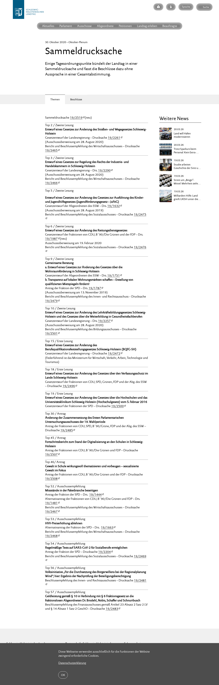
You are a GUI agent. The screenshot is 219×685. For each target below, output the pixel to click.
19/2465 (51, 150)
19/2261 (114, 137)
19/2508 (51, 478)
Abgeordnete (105, 26)
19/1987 (51, 238)
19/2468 (51, 535)
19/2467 (51, 511)
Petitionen (125, 26)
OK (63, 675)
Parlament (65, 26)
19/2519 (76, 117)
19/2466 (51, 183)
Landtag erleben (147, 26)
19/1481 (51, 503)
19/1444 (95, 494)
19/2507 (51, 454)
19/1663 (107, 527)
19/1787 (95, 288)
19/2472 (114, 353)
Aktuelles (48, 26)
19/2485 (66, 430)
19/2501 (51, 333)
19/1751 (113, 275)
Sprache (186, 6)
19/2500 (117, 406)
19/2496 (69, 386)
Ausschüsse (84, 26)
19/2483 (112, 608)
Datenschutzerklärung (72, 663)
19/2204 (104, 551)
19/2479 (51, 300)
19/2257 (104, 320)
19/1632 (113, 206)
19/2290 (104, 170)
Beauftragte (169, 26)
